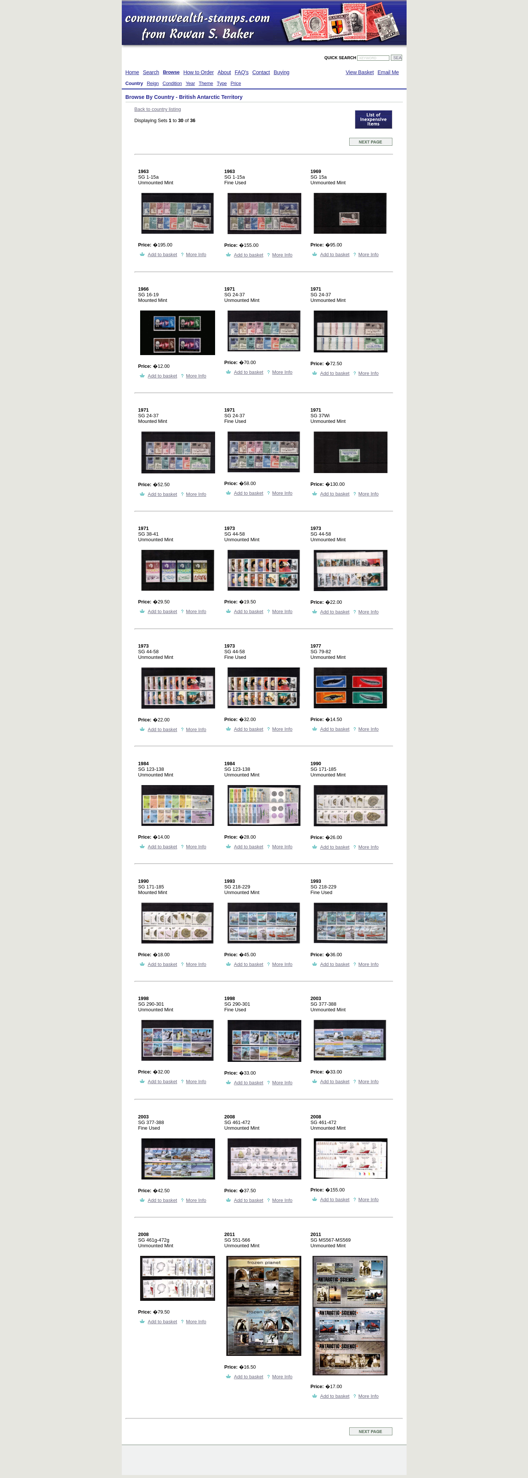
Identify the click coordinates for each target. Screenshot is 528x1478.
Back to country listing (158, 109)
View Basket (360, 72)
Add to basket (162, 254)
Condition (172, 83)
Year (190, 83)
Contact (261, 72)
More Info (196, 254)
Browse (171, 72)
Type (222, 83)
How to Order (198, 72)
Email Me (388, 72)
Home (132, 72)
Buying (281, 72)
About (224, 72)
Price (235, 83)
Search (151, 72)
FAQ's (241, 72)
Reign (153, 83)
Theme (206, 83)
